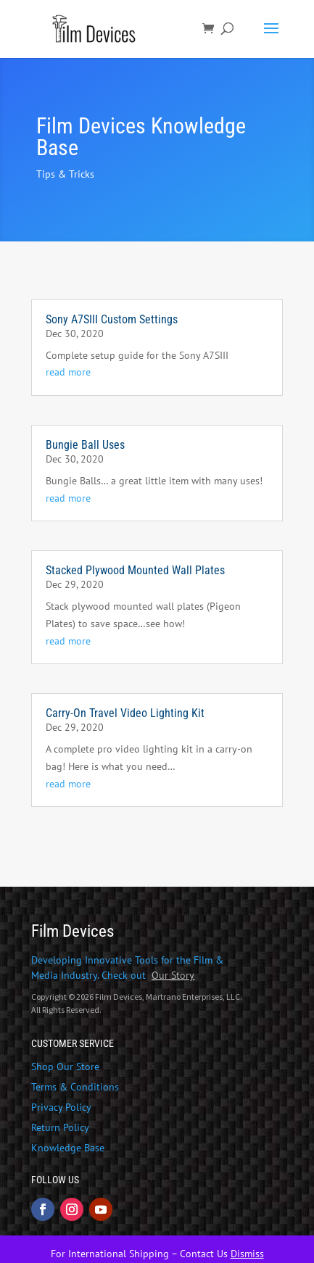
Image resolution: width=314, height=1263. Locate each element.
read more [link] (68, 371)
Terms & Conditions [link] (75, 1086)
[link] (96, 28)
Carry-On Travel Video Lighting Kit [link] (125, 713)
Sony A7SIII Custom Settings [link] (112, 319)
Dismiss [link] (247, 1253)
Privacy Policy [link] (61, 1107)
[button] (271, 37)
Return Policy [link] (60, 1127)
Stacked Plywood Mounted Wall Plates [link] (135, 570)
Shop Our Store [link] (65, 1066)
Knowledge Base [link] (67, 1147)
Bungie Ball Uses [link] (85, 445)
